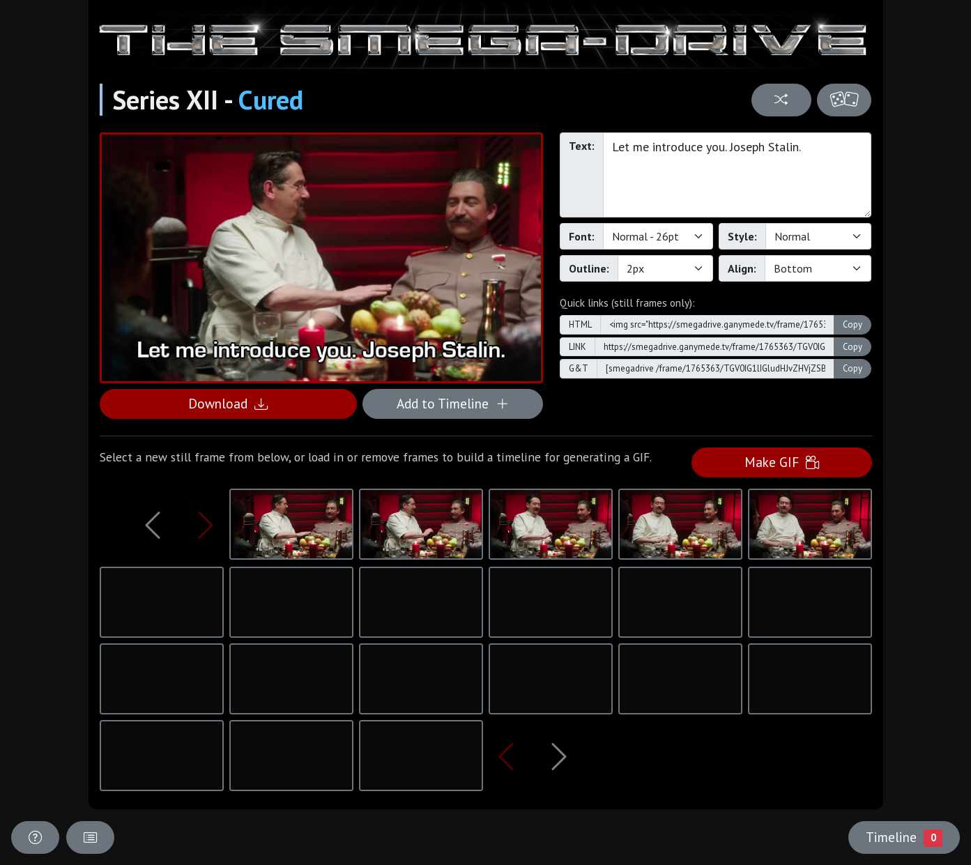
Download (228, 403)
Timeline (904, 837)
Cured (270, 99)
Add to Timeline (453, 403)
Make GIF (781, 461)
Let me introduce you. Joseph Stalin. (737, 174)
